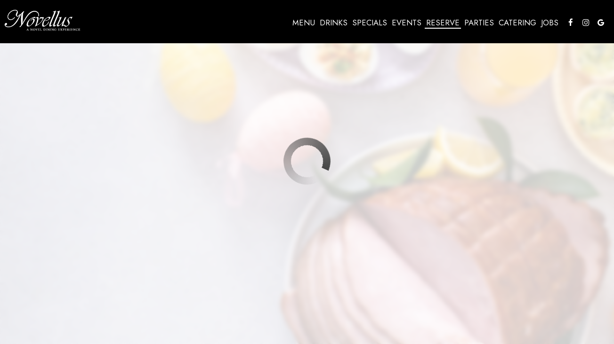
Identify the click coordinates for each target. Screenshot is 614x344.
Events (405, 23)
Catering (516, 23)
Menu (302, 23)
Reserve (441, 23)
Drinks (332, 23)
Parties (478, 23)
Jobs (548, 23)
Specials (368, 23)
